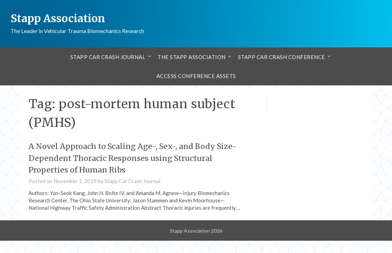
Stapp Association (58, 18)
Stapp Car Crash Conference (281, 56)
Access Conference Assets (196, 75)
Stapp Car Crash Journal (108, 56)
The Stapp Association (192, 56)
